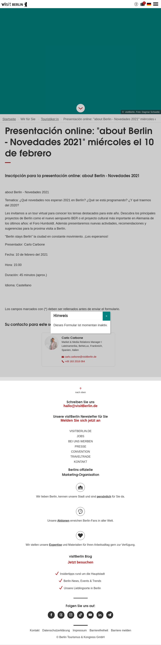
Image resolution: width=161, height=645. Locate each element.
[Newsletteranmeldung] (109, 615)
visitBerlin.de (80, 431)
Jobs (80, 436)
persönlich (104, 496)
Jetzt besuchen (80, 562)
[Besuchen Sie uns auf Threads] (61, 615)
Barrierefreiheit (99, 630)
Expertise (55, 544)
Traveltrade (80, 456)
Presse (80, 446)
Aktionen (63, 520)
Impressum (80, 630)
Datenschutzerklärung (56, 630)
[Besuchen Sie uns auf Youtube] (90, 615)
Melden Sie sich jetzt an (80, 420)
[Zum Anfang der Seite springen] (80, 390)
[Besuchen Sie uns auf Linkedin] (100, 615)
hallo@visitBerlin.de (81, 406)
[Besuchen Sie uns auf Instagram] (70, 615)
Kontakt (80, 461)
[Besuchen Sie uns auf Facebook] (51, 615)
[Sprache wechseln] (149, 4)
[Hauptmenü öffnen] (155, 4)
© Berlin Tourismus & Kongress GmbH (80, 637)
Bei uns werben (80, 441)
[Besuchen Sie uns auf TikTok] (80, 615)
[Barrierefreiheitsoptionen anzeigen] (136, 4)
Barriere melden (121, 630)
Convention (80, 451)
